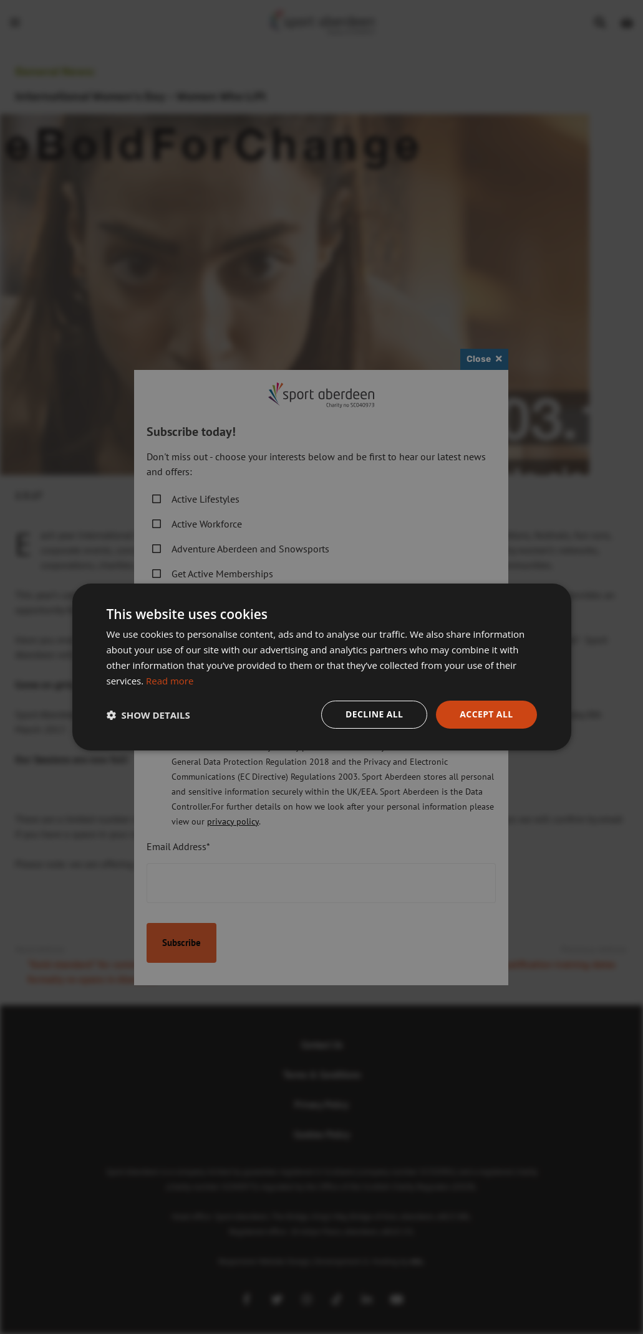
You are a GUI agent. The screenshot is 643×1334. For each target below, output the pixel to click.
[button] (148, 715)
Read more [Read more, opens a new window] (170, 680)
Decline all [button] (374, 714)
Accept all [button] (486, 714)
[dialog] (321, 667)
